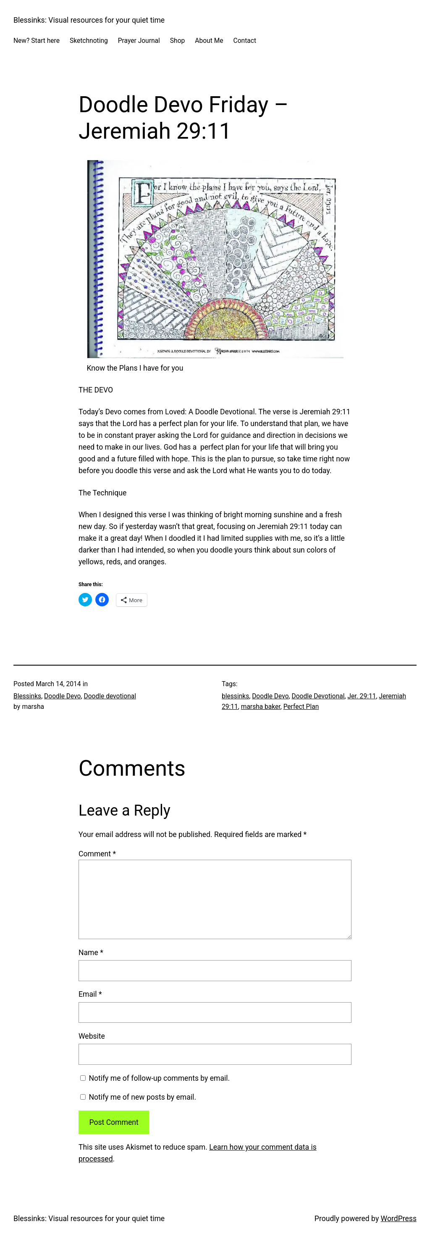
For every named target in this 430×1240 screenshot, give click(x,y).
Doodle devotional (110, 696)
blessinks (235, 696)
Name (91, 952)
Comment (97, 854)
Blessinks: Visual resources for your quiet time (89, 20)
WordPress (399, 1218)
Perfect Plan (301, 707)
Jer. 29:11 (361, 696)
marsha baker (261, 707)
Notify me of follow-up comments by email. (159, 1078)
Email (90, 994)
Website (92, 1036)
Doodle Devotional (317, 696)
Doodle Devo (62, 696)
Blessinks (27, 696)
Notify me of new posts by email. (142, 1097)
